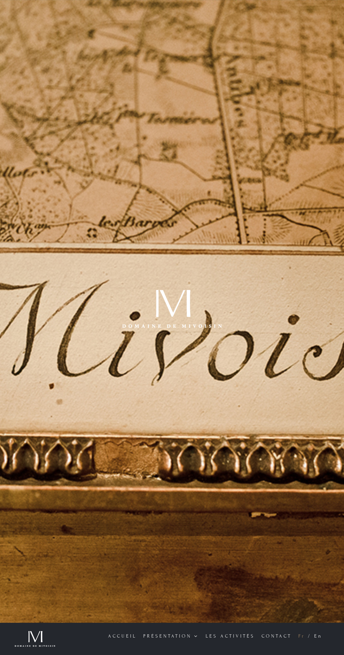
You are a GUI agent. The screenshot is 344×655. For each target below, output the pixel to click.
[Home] (172, 311)
